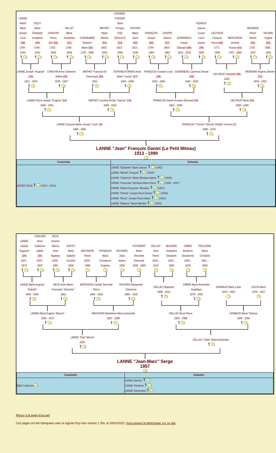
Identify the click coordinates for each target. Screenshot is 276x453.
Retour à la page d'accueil (33, 415)
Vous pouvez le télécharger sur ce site (150, 423)
